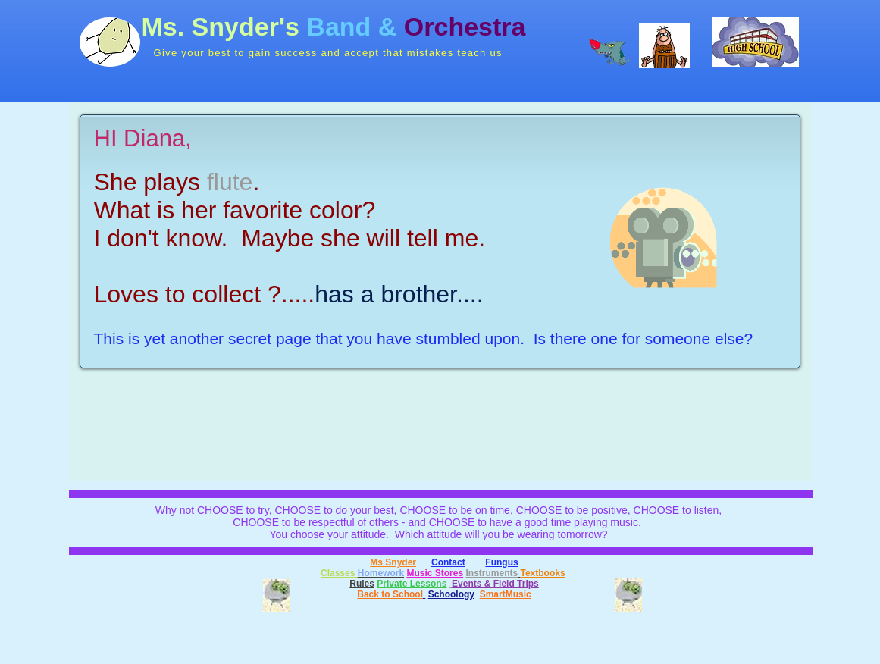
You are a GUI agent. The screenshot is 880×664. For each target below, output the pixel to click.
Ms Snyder (393, 562)
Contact (448, 562)
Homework (381, 573)
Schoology (451, 594)
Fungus (501, 562)
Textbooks (543, 573)
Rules (361, 583)
